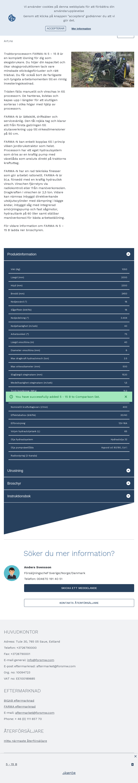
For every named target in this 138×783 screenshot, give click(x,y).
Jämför (69, 773)
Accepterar (55, 28)
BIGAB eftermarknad (19, 700)
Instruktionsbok (69, 496)
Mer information (81, 28)
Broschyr (69, 483)
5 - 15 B (11, 764)
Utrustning (69, 470)
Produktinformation (69, 254)
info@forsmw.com (40, 660)
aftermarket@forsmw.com (34, 713)
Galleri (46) (125, 54)
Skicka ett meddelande (79, 588)
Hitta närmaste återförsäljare (25, 741)
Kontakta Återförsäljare (79, 602)
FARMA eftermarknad (20, 706)
